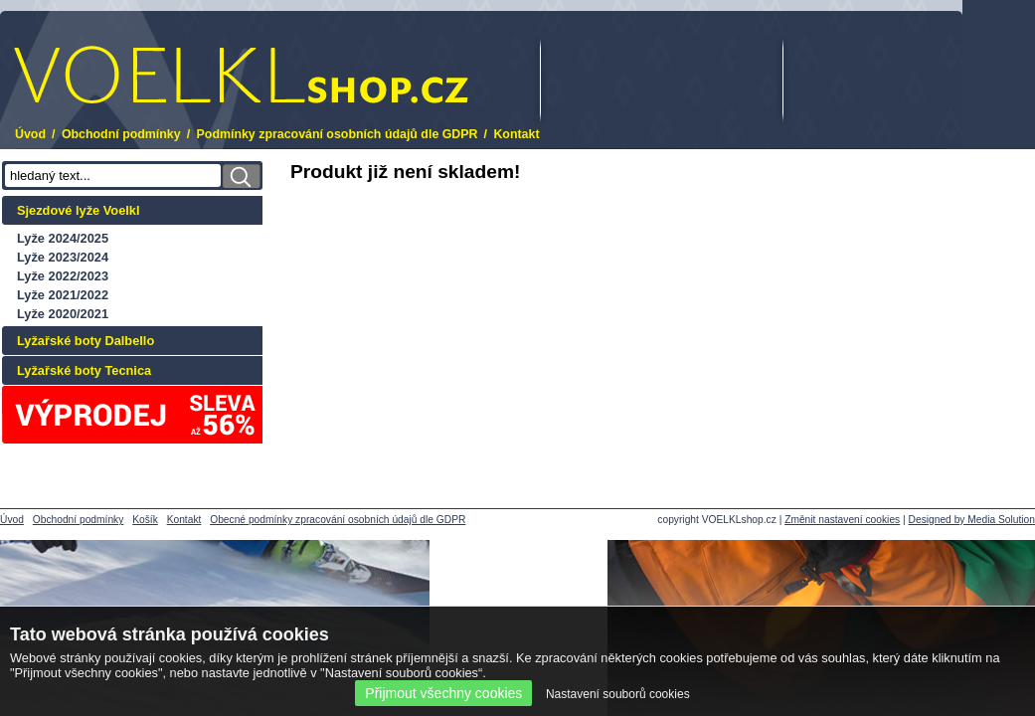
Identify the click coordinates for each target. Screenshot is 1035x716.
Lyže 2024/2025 (62, 238)
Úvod (30, 134)
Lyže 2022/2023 (62, 275)
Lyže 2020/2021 (62, 313)
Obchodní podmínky (121, 134)
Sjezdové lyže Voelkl (78, 210)
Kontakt (516, 134)
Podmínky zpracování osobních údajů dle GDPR (337, 134)
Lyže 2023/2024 (62, 257)
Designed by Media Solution (972, 519)
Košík (145, 519)
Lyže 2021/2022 (62, 294)
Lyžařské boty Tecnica (84, 370)
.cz (241, 75)
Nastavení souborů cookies (618, 694)
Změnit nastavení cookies (842, 519)
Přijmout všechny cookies (443, 693)
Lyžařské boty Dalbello (85, 340)
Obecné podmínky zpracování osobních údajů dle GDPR (337, 519)
